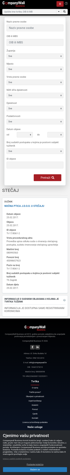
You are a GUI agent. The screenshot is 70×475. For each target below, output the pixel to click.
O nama (35, 388)
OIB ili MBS (12, 36)
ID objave (11, 158)
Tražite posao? (35, 392)
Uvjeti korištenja (35, 401)
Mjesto (10, 63)
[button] (60, 4)
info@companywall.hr (38, 362)
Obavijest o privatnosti (35, 396)
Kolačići (35, 405)
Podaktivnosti (13, 116)
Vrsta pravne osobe (16, 77)
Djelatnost (12, 103)
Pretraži (47, 177)
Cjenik (35, 414)
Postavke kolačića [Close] (35, 464)
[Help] (66, 3)
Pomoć (35, 409)
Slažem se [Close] (35, 469)
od (8, 134)
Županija (11, 50)
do (38, 134)
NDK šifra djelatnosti (17, 90)
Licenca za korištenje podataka (35, 422)
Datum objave (13, 129)
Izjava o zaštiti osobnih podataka (17, 459)
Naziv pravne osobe (16, 21)
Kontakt (35, 418)
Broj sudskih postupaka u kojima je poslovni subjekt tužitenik (33, 144)
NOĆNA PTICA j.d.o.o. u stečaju (24, 206)
